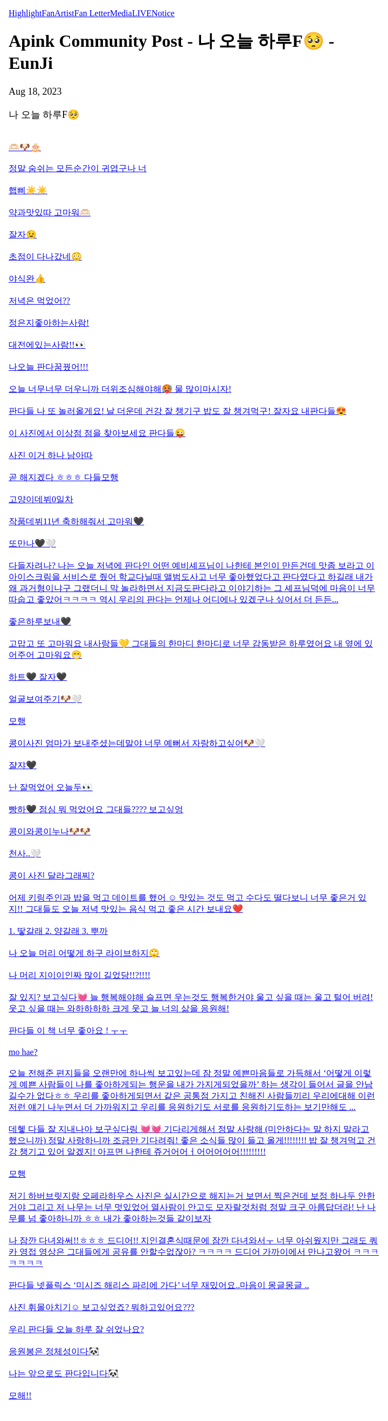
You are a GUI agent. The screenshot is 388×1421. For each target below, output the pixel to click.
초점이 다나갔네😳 (45, 256)
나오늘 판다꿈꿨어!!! (48, 366)
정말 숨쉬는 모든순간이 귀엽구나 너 (78, 168)
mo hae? (23, 1052)
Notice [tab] (163, 13)
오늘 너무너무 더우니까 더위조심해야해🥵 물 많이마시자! (120, 388)
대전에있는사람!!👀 (47, 344)
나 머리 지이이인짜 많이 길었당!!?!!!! (79, 975)
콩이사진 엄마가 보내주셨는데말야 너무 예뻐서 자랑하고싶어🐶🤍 (137, 743)
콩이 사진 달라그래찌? (51, 875)
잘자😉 (23, 234)
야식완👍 (27, 278)
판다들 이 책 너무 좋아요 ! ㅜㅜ (68, 1030)
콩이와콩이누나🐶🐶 (50, 831)
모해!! (20, 1395)
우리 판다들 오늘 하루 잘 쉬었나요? (76, 1329)
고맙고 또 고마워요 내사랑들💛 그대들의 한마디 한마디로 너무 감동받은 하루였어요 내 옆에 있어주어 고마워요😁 (191, 649)
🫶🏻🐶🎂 (25, 147)
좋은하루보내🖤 (40, 621)
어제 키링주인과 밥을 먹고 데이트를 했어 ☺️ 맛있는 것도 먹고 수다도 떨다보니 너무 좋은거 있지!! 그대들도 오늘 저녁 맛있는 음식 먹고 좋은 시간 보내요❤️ (187, 903)
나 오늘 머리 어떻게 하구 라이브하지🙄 (84, 953)
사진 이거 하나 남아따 (51, 455)
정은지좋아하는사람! (49, 322)
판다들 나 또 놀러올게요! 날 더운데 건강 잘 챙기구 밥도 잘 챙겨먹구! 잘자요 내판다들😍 (178, 411)
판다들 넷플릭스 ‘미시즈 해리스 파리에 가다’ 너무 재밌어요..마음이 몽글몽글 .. (159, 1285)
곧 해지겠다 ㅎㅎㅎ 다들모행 (64, 477)
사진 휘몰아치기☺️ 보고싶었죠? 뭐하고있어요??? (102, 1307)
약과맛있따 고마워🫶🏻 (50, 212)
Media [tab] (121, 13)
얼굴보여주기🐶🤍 (45, 699)
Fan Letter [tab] (92, 13)
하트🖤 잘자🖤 (38, 676)
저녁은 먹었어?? (39, 300)
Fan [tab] (47, 13)
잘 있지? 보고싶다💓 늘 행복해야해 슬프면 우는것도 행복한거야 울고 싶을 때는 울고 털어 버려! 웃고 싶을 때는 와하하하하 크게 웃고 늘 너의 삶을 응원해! (191, 1003)
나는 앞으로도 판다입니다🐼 (64, 1373)
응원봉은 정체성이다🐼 (54, 1351)
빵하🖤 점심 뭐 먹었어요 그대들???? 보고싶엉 (96, 809)
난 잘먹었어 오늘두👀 (51, 787)
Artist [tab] (64, 13)
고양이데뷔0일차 (41, 499)
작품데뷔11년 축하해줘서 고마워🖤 (76, 521)
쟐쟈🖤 (23, 765)
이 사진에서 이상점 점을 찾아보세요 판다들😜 (97, 433)
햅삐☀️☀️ (28, 190)
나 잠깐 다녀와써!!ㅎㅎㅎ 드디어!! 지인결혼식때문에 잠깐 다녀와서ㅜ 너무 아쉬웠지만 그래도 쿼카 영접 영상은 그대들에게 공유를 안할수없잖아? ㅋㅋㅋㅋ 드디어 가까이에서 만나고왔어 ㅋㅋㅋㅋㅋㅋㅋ (194, 1252)
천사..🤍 (25, 853)
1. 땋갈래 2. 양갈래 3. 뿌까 (58, 930)
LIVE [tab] (141, 13)
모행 (17, 721)
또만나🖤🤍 (32, 543)
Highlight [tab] (25, 13)
